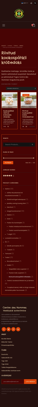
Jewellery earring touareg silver (16, 203)
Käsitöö (7, 189)
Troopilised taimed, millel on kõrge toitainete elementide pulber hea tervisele (20, 288)
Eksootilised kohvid (13, 261)
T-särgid (9, 234)
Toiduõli (9, 250)
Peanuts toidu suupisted (16, 273)
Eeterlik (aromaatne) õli (14, 246)
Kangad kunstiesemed (14, 211)
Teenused (8, 253)
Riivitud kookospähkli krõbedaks (20, 277)
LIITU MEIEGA (30, 381)
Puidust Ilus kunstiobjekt (14, 223)
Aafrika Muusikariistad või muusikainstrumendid (14, 194)
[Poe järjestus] (21, 88)
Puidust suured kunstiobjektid (18, 230)
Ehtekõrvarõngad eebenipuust (16, 199)
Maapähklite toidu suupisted (17, 269)
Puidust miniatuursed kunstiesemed (20, 226)
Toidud (7, 257)
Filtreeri (8, 162)
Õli (6, 242)
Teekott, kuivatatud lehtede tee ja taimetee (20, 280)
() (8, 176)
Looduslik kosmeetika (11, 238)
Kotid (8, 219)
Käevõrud (10, 207)
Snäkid (9, 265)
